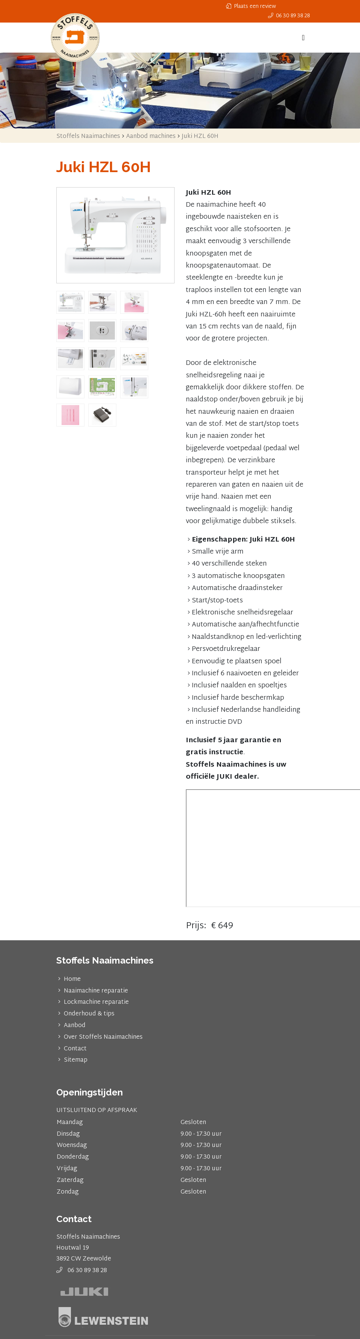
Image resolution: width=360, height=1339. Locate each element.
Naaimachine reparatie (96, 991)
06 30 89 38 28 (87, 1270)
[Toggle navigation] (303, 37)
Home (72, 979)
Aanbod (75, 1025)
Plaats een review (251, 6)
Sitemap (75, 1060)
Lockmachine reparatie (96, 1002)
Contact (75, 1049)
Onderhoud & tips (89, 1014)
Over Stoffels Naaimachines (103, 1037)
